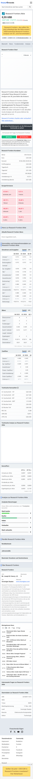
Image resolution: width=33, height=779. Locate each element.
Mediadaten (5, 744)
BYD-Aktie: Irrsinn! (12, 661)
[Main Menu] (31, 3)
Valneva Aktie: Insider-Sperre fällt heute (18, 672)
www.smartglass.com (23, 582)
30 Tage (18, 628)
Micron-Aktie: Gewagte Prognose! (16, 654)
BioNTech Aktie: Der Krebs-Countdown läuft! (17, 636)
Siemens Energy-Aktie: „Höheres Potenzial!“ (16, 657)
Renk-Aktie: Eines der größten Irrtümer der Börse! (17, 650)
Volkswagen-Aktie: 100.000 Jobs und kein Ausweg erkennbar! (17, 675)
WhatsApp (19, 756)
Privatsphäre (6, 753)
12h (6, 628)
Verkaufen (25, 137)
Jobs (3, 756)
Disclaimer (5, 747)
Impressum (5, 741)
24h (9, 628)
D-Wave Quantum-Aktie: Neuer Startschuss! (15, 668)
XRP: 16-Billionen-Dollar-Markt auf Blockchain (16, 641)
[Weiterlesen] (30, 632)
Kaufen (9, 137)
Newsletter (5, 758)
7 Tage (13, 628)
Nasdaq (26, 20)
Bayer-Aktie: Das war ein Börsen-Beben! (18, 664)
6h (3, 628)
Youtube (18, 744)
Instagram (19, 753)
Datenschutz (6, 750)
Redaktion (19, 741)
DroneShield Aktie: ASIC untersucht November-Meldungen (16, 645)
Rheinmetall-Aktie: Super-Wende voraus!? (16, 632)
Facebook (19, 750)
